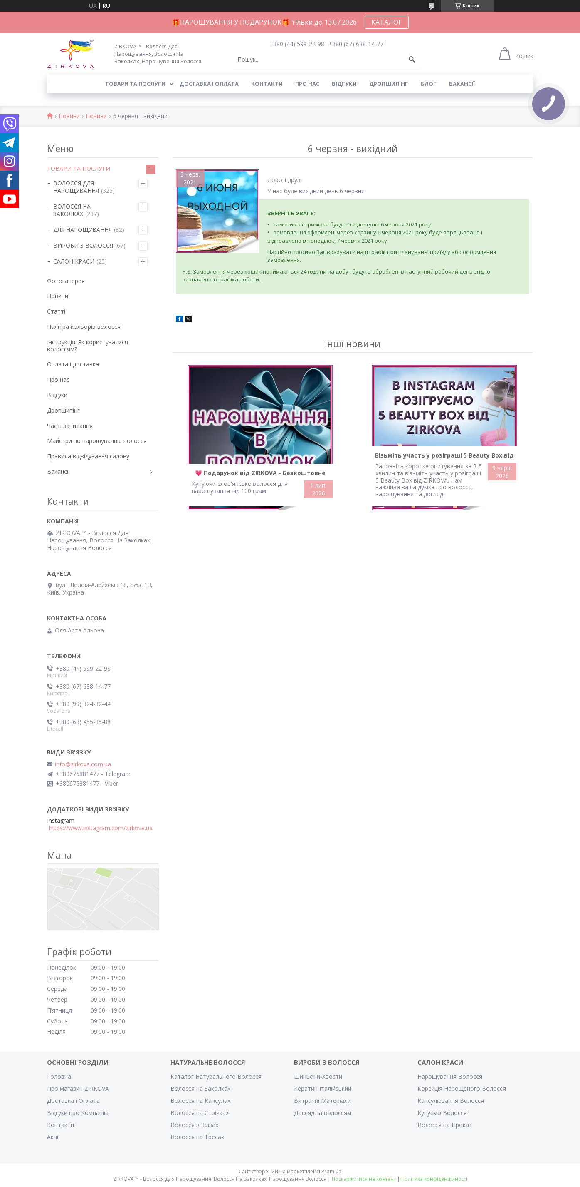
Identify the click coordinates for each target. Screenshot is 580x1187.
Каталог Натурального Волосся (216, 1076)
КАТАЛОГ (386, 22)
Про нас (307, 83)
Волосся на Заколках (200, 1088)
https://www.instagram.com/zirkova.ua (101, 828)
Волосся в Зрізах (194, 1125)
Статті (56, 311)
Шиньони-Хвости (318, 1076)
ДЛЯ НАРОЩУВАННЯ (82, 230)
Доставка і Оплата (73, 1101)
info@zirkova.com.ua (83, 764)
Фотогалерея (66, 281)
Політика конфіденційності (434, 1178)
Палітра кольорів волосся (84, 327)
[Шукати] (412, 59)
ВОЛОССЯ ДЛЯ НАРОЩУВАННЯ (76, 186)
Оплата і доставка (73, 364)
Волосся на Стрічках (199, 1113)
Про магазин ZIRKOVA (78, 1088)
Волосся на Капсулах (200, 1101)
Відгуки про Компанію (78, 1113)
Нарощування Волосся (449, 1076)
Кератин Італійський (322, 1088)
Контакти (267, 83)
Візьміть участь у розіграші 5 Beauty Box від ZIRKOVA (444, 457)
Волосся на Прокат (444, 1125)
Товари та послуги (135, 83)
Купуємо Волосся (442, 1113)
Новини (69, 116)
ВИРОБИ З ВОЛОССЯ (83, 245)
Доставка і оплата (209, 83)
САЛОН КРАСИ (73, 261)
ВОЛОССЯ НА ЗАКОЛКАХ (72, 210)
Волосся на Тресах (197, 1137)
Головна (59, 1076)
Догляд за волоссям (322, 1113)
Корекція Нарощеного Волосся (461, 1088)
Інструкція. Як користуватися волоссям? (87, 345)
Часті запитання (70, 426)
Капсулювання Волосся (450, 1101)
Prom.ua (331, 1171)
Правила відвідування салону (88, 456)
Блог (429, 83)
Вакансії (462, 83)
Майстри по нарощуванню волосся (97, 441)
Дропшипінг (388, 83)
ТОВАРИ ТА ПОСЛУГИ (78, 168)
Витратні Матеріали (322, 1101)
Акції (53, 1137)
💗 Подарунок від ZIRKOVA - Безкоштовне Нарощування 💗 (260, 474)
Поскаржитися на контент (364, 1178)
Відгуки (344, 83)
